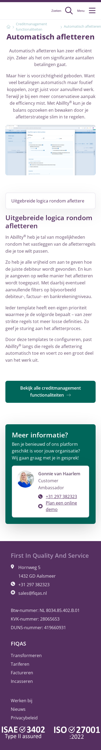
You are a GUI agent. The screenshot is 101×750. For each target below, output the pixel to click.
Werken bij (21, 701)
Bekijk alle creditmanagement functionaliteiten (50, 391)
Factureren (22, 673)
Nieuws (18, 709)
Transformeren (26, 655)
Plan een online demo (61, 506)
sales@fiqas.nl (32, 593)
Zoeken (62, 11)
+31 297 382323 (61, 496)
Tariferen (20, 664)
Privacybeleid (24, 718)
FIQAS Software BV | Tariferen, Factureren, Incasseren (20, 10)
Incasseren (22, 681)
